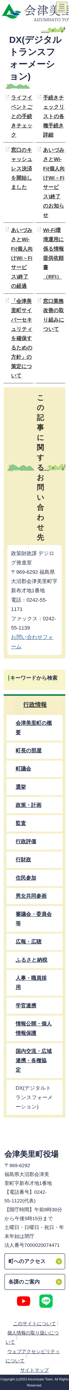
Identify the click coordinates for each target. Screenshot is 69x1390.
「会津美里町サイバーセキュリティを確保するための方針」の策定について (21, 338)
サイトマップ (34, 1370)
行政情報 (35, 704)
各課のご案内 (24, 1282)
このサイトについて (34, 1323)
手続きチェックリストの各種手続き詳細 (53, 116)
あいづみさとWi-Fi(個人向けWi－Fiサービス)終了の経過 (22, 258)
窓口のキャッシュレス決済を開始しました (21, 168)
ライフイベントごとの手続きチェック (21, 116)
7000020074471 (42, 1245)
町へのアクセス (27, 1261)
